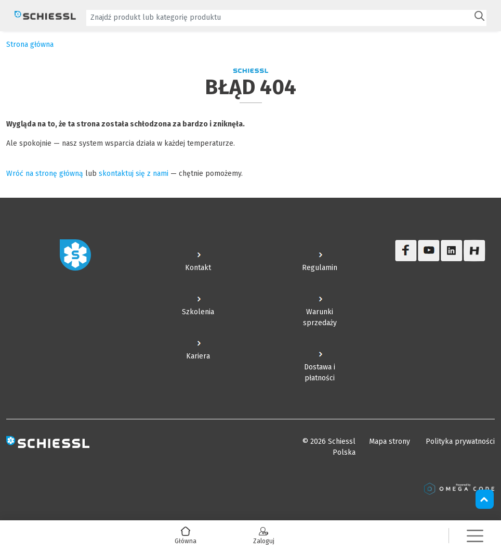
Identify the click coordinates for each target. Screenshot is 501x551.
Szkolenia (198, 311)
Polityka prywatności (460, 441)
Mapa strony (389, 441)
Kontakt (198, 267)
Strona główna (30, 44)
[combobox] (286, 18)
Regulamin (319, 267)
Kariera (198, 356)
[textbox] (279, 17)
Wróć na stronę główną (44, 173)
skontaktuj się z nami (133, 173)
